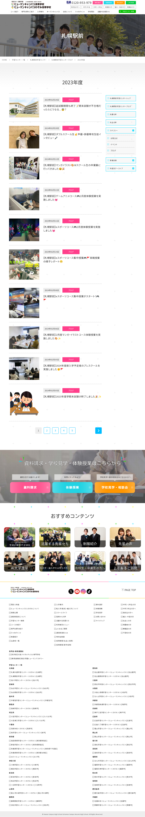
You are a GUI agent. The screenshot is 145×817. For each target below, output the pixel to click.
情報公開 (14, 612)
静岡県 (11, 797)
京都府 (94, 700)
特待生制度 (60, 637)
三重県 (94, 680)
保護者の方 (108, 7)
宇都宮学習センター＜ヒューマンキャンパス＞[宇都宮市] (32, 700)
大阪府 (94, 688)
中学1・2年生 (97, 7)
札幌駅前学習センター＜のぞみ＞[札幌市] (26, 676)
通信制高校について (18, 616)
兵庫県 (94, 708)
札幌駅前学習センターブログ (61, 60)
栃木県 (11, 696)
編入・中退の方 (120, 7)
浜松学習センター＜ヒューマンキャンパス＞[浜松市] (30, 805)
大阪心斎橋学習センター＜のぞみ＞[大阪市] (110, 692)
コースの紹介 (16, 624)
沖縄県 (94, 797)
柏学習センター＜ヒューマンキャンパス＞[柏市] (28, 732)
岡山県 (94, 732)
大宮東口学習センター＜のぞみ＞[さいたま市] (28, 720)
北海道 (11, 668)
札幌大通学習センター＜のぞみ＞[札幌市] (26, 672)
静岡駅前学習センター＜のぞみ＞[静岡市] (26, 801)
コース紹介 (14, 11)
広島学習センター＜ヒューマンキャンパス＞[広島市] (113, 720)
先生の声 (113, 122)
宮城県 (11, 684)
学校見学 (120, 3)
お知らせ (114, 138)
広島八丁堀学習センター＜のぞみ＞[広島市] (110, 724)
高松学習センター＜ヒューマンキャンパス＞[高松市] (113, 744)
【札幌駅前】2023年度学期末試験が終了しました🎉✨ (72, 396)
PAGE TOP (130, 590)
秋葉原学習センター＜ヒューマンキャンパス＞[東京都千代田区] (34, 748)
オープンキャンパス (53, 11)
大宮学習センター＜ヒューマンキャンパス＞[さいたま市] (31, 716)
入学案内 (40, 11)
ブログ (113, 150)
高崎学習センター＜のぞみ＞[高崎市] (25, 708)
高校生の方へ (75, 7)
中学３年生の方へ (129, 608)
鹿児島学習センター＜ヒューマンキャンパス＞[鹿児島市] (115, 793)
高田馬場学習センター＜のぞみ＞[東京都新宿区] (29, 740)
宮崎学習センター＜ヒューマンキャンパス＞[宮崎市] (113, 785)
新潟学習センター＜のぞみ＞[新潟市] (25, 777)
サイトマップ (100, 620)
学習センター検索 (128, 11)
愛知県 (94, 668)
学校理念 (91, 11)
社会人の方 (127, 620)
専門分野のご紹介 (27, 11)
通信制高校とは (62, 632)
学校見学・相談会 (115, 487)
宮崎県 (94, 781)
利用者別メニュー (62, 624)
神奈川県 (12, 761)
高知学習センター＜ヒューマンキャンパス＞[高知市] (113, 752)
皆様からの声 (61, 616)
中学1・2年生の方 (129, 604)
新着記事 (113, 160)
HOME (4, 60)
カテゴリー (114, 130)
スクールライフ (61, 612)
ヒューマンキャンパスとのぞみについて (25, 608)
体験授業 (109, 3)
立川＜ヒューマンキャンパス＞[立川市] (25, 757)
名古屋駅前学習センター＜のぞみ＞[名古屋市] (111, 676)
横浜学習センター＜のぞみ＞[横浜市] (25, 769)
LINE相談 (131, 3)
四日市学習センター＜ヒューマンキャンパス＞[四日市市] (115, 684)
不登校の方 (127, 632)
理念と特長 (15, 604)
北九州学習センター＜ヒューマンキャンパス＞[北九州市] (115, 761)
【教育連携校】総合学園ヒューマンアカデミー (27, 658)
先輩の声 (113, 114)
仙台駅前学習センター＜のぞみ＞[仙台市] (26, 692)
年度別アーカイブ (116, 168)
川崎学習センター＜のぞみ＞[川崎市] (25, 765)
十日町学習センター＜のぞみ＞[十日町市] (26, 785)
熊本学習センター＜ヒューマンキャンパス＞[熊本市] (113, 777)
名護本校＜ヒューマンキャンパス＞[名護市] (110, 801)
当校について (67, 11)
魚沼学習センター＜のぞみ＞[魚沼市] (25, 781)
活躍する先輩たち (103, 11)
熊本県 (94, 773)
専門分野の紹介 (17, 628)
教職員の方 (131, 7)
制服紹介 (14, 637)
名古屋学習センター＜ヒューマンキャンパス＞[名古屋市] (115, 672)
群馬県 (11, 704)
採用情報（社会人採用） (64, 641)
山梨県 (11, 789)
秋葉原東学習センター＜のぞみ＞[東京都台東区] (29, 752)
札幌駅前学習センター (38, 60)
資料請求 (98, 3)
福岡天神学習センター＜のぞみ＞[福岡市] (110, 769)
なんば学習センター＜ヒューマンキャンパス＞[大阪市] (114, 696)
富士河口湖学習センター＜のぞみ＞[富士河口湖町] (30, 793)
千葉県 (11, 724)
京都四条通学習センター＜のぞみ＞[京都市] (110, 704)
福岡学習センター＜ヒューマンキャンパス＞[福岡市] (113, 765)
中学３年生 (86, 7)
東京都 (11, 736)
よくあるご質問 (61, 628)
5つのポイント (80, 11)
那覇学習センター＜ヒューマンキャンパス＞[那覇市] (113, 805)
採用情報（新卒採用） (64, 645)
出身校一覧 (15, 641)
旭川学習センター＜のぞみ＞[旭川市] (25, 680)
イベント (114, 144)
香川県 (94, 740)
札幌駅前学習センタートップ (120, 98)
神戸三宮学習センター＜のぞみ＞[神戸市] (110, 712)
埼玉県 (11, 712)
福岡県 (94, 757)
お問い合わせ (101, 616)
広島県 (94, 716)
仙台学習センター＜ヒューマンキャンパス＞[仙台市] (30, 688)
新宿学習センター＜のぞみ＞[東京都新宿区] (27, 744)
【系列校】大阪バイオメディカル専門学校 (25, 654)
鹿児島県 (95, 789)
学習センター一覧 (18, 60)
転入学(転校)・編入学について (67, 608)
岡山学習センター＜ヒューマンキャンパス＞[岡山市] (113, 736)
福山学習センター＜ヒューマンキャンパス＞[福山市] (113, 728)
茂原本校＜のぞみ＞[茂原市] (22, 728)
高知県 (94, 748)
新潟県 (11, 773)
